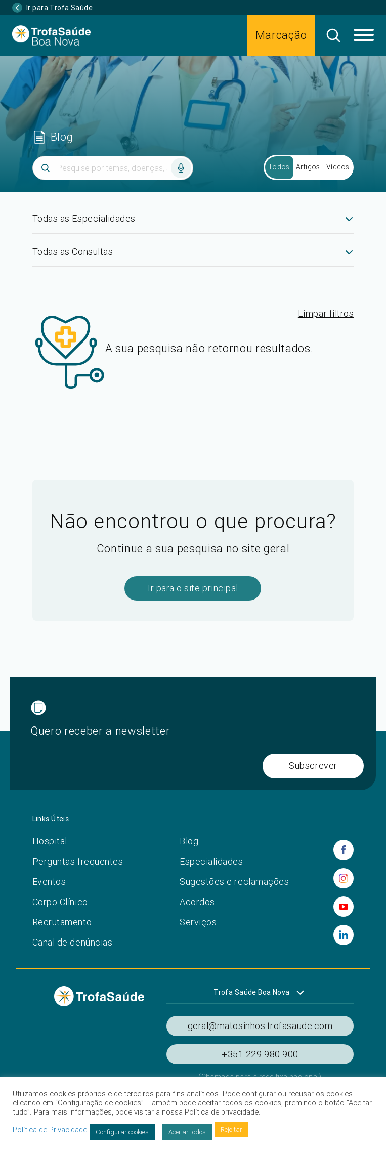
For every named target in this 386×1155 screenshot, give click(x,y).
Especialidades (211, 861)
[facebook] (343, 850)
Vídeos (338, 167)
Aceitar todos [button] (187, 1132)
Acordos (197, 902)
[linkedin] (343, 935)
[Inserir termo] (112, 168)
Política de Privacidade (50, 1129)
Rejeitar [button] (231, 1129)
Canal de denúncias (72, 942)
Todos (279, 167)
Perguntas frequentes (77, 861)
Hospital (49, 841)
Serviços (198, 922)
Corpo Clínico (60, 902)
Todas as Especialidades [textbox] (84, 218)
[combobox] (193, 222)
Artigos (308, 167)
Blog (189, 841)
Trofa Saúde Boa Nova (251, 992)
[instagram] (343, 878)
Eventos (49, 881)
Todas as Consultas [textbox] (72, 252)
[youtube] (343, 906)
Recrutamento (62, 922)
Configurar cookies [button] (122, 1132)
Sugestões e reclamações (234, 881)
